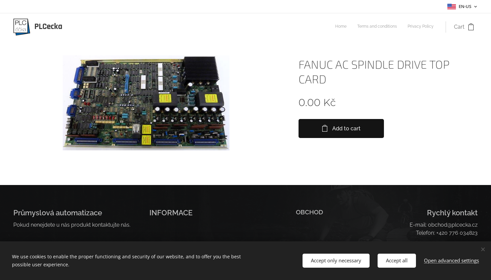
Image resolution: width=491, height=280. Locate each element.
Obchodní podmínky (174, 225)
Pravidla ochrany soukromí (182, 233)
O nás (302, 223)
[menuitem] (414, 27)
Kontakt (305, 230)
